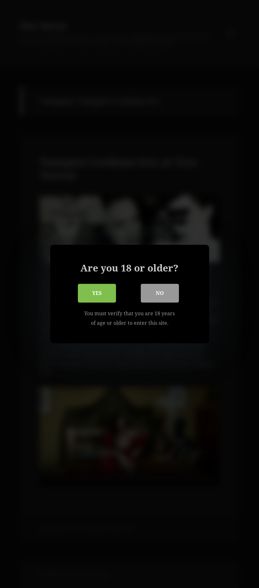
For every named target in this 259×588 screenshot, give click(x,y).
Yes (97, 293)
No (160, 293)
